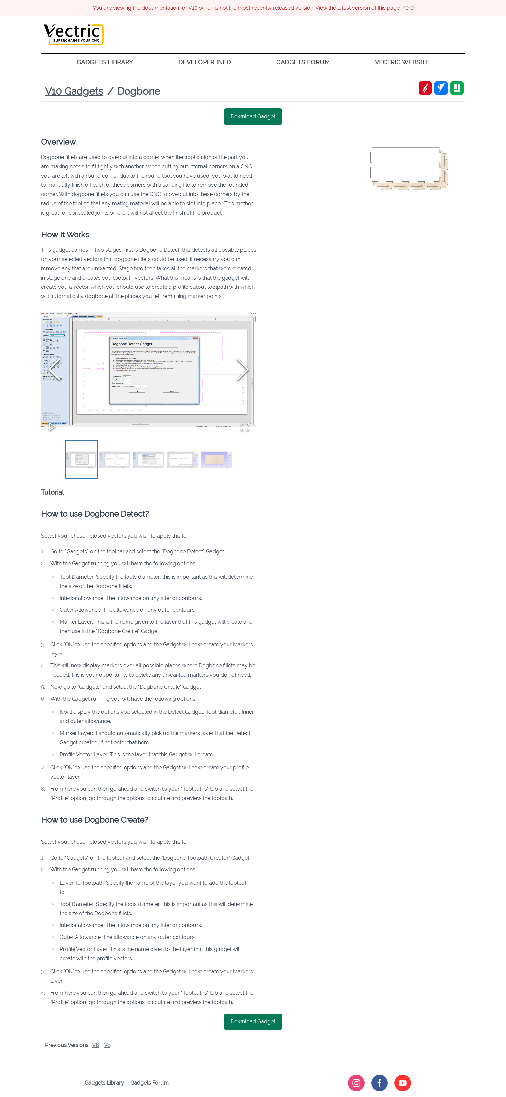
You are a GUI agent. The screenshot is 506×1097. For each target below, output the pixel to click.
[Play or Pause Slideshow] (52, 426)
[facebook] (379, 1083)
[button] (148, 369)
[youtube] (402, 1083)
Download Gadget (253, 116)
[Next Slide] (243, 369)
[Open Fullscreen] (245, 426)
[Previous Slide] (54, 369)
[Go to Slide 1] (81, 460)
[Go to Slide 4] (182, 460)
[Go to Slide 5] (216, 460)
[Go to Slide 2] (114, 460)
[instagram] (356, 1083)
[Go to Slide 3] (148, 460)
